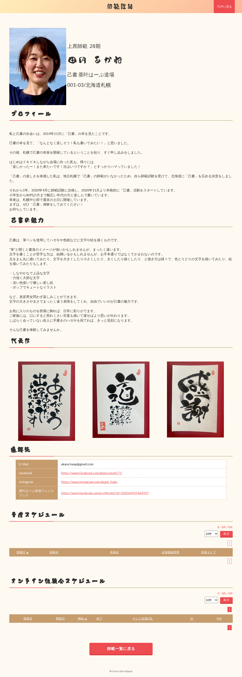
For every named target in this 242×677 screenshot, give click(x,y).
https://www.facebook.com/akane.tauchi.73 (91, 473)
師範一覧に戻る (121, 648)
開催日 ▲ (23, 552)
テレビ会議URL (143, 618)
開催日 (60, 618)
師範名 (54, 552)
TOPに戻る (224, 6)
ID (191, 618)
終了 (99, 618)
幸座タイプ (208, 552)
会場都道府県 (170, 552)
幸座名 (114, 552)
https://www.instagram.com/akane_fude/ (89, 482)
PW (219, 618)
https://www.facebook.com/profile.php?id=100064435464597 (105, 493)
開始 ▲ (82, 618)
